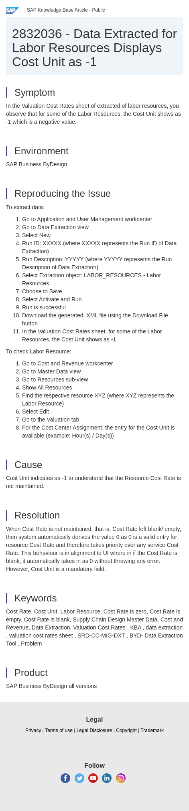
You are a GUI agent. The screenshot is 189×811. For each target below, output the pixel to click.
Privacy (33, 730)
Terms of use (59, 730)
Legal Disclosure (94, 730)
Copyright (126, 730)
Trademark (152, 730)
